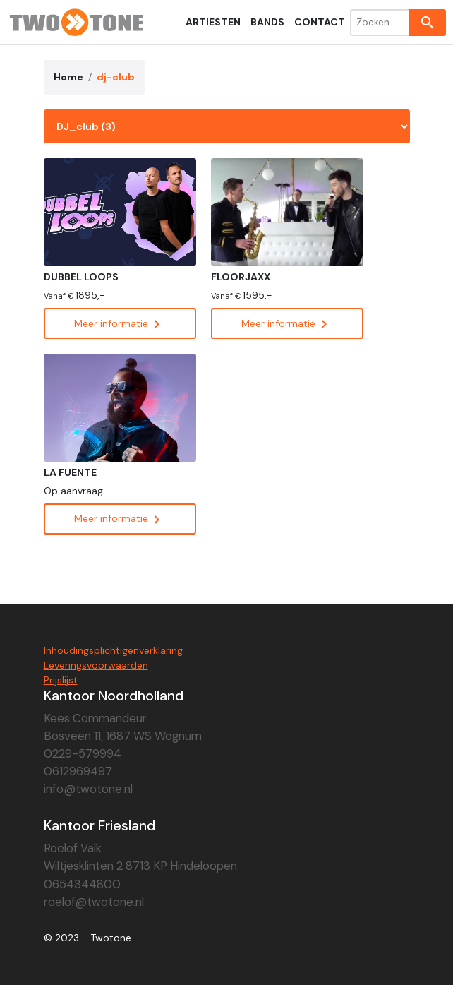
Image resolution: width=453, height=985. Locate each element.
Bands (267, 22)
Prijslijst (61, 680)
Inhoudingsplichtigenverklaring (113, 650)
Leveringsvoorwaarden (96, 665)
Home (68, 77)
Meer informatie (119, 323)
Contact (319, 22)
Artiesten (213, 22)
